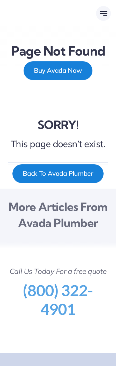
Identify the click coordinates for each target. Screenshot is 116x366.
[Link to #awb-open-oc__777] (103, 13)
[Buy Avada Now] (58, 70)
